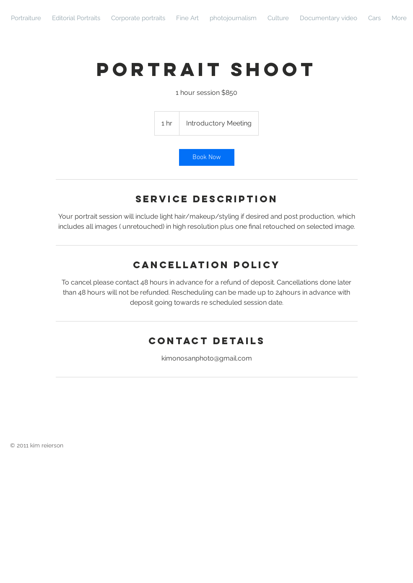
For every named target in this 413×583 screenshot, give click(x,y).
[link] (206, 157)
